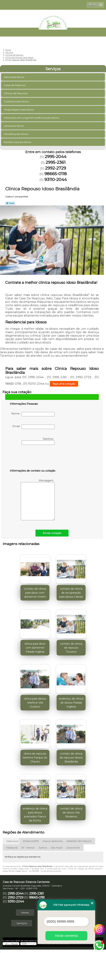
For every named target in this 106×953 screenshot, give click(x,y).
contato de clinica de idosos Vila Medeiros (71, 812)
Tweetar (10, 203)
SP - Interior (28, 847)
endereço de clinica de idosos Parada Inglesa (71, 702)
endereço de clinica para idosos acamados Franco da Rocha (35, 814)
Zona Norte (73, 847)
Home (25, 912)
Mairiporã (11, 847)
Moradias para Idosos (16, 134)
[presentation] (32, 458)
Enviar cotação (52, 533)
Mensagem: (38, 499)
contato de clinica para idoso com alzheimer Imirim (35, 592)
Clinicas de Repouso (16, 93)
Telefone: (38, 441)
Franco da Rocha (53, 841)
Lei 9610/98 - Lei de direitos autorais (45, 871)
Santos (43, 847)
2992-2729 (55, 168)
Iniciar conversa (66, 935)
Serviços (53, 69)
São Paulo (57, 847)
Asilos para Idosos (14, 77)
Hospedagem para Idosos (19, 109)
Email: (33, 427)
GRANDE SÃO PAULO (79, 841)
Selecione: (12, 841)
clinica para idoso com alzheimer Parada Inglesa (34, 647)
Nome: (33, 414)
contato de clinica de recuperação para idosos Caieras (71, 592)
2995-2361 (55, 162)
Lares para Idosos (14, 125)
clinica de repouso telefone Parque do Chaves (35, 757)
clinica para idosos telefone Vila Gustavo (35, 702)
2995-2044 (55, 156)
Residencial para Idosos (18, 142)
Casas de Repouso (15, 85)
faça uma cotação (64, 383)
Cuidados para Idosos (16, 101)
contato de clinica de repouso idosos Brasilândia (71, 757)
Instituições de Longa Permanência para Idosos (32, 117)
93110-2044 (55, 179)
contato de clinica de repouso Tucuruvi (71, 647)
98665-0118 (55, 173)
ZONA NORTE (31, 841)
